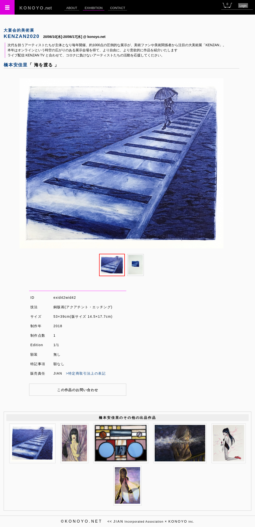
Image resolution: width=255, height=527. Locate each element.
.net (35, 8)
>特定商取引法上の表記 (86, 373)
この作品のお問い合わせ (77, 390)
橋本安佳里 (16, 64)
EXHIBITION (94, 8)
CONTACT (117, 8)
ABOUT (71, 8)
